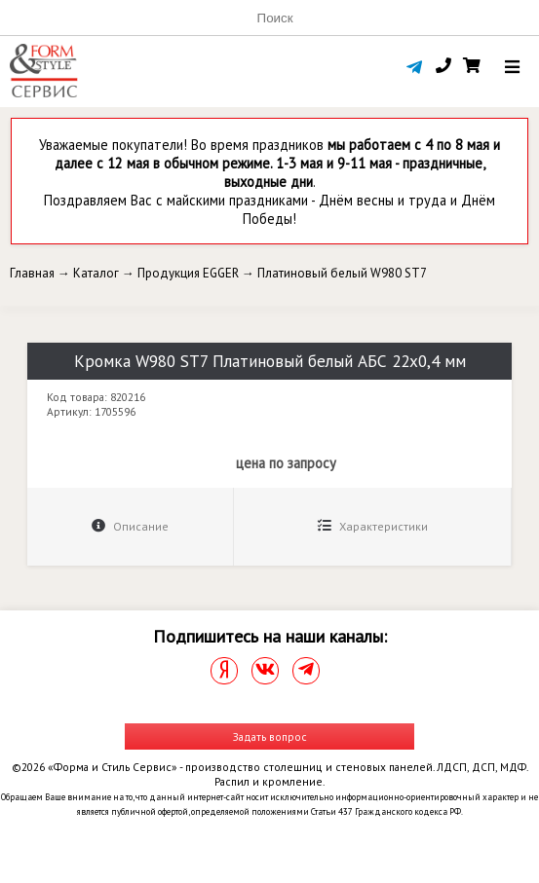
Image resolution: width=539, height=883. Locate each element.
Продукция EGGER (188, 273)
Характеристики (373, 526)
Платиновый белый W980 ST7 (342, 273)
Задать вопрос (270, 736)
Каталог (96, 273)
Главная (32, 273)
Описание (130, 526)
